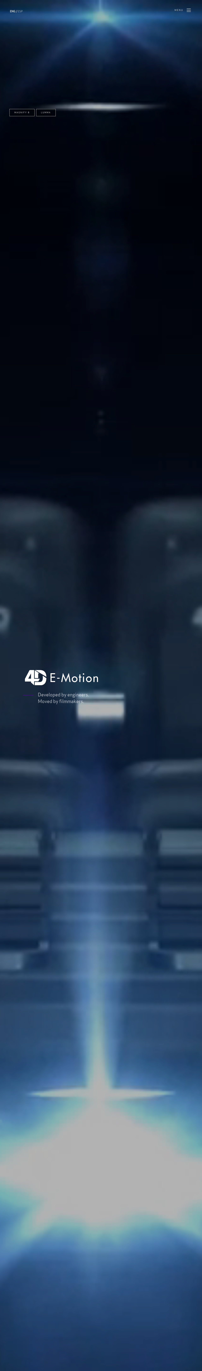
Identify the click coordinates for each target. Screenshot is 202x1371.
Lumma (46, 112)
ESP (20, 11)
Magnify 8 (22, 112)
